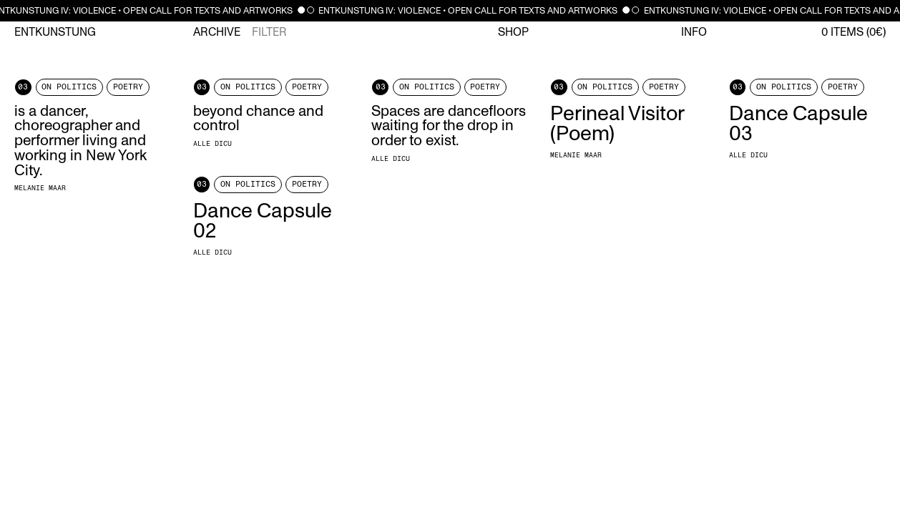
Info (694, 32)
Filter (269, 32)
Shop (513, 32)
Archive (216, 32)
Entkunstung (55, 32)
